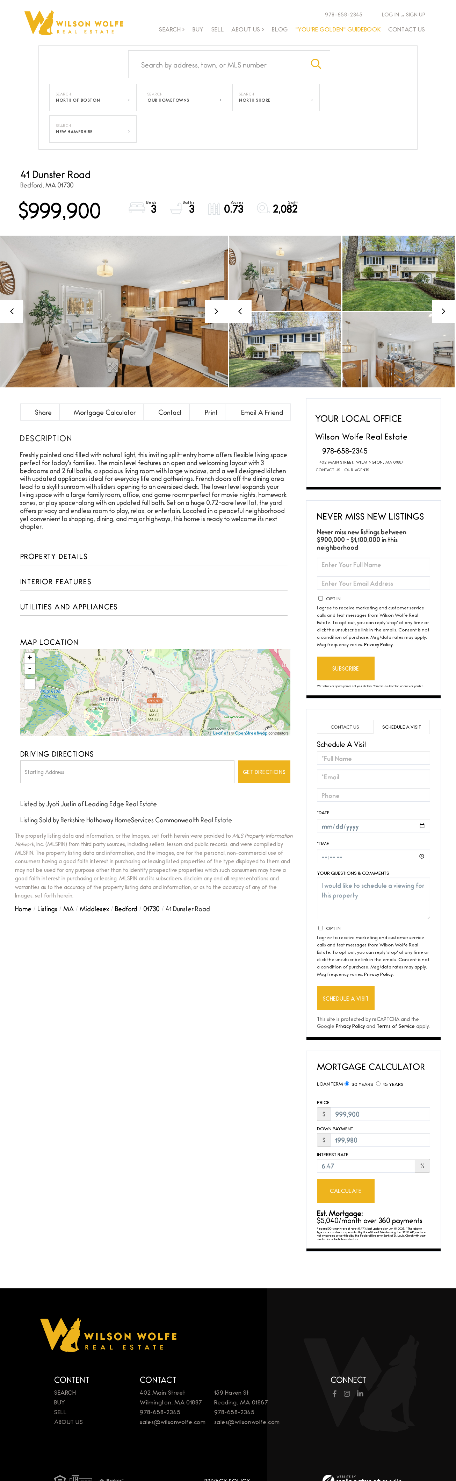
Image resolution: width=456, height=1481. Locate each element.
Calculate (345, 1191)
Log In (390, 14)
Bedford (126, 908)
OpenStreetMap (251, 733)
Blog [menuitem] (280, 29)
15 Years (390, 1083)
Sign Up (415, 14)
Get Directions (264, 772)
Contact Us (328, 469)
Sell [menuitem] (217, 29)
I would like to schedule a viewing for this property (373, 898)
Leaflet (220, 733)
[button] (316, 64)
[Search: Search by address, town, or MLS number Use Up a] (216, 64)
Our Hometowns (168, 100)
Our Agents (357, 469)
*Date (323, 812)
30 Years (359, 1083)
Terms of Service (396, 1025)
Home (23, 908)
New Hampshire (74, 131)
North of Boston (78, 100)
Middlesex (94, 908)
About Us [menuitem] (245, 29)
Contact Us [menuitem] (406, 29)
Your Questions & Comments (353, 873)
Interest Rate (332, 1154)
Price (323, 1102)
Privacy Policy (378, 644)
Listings (47, 908)
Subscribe (345, 668)
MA (68, 908)
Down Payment (335, 1128)
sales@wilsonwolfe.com (172, 1421)
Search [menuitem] (170, 29)
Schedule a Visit (401, 726)
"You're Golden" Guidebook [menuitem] (338, 29)
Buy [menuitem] (198, 29)
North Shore (255, 100)
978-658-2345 (340, 14)
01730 (151, 908)
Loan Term (330, 1083)
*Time (323, 842)
